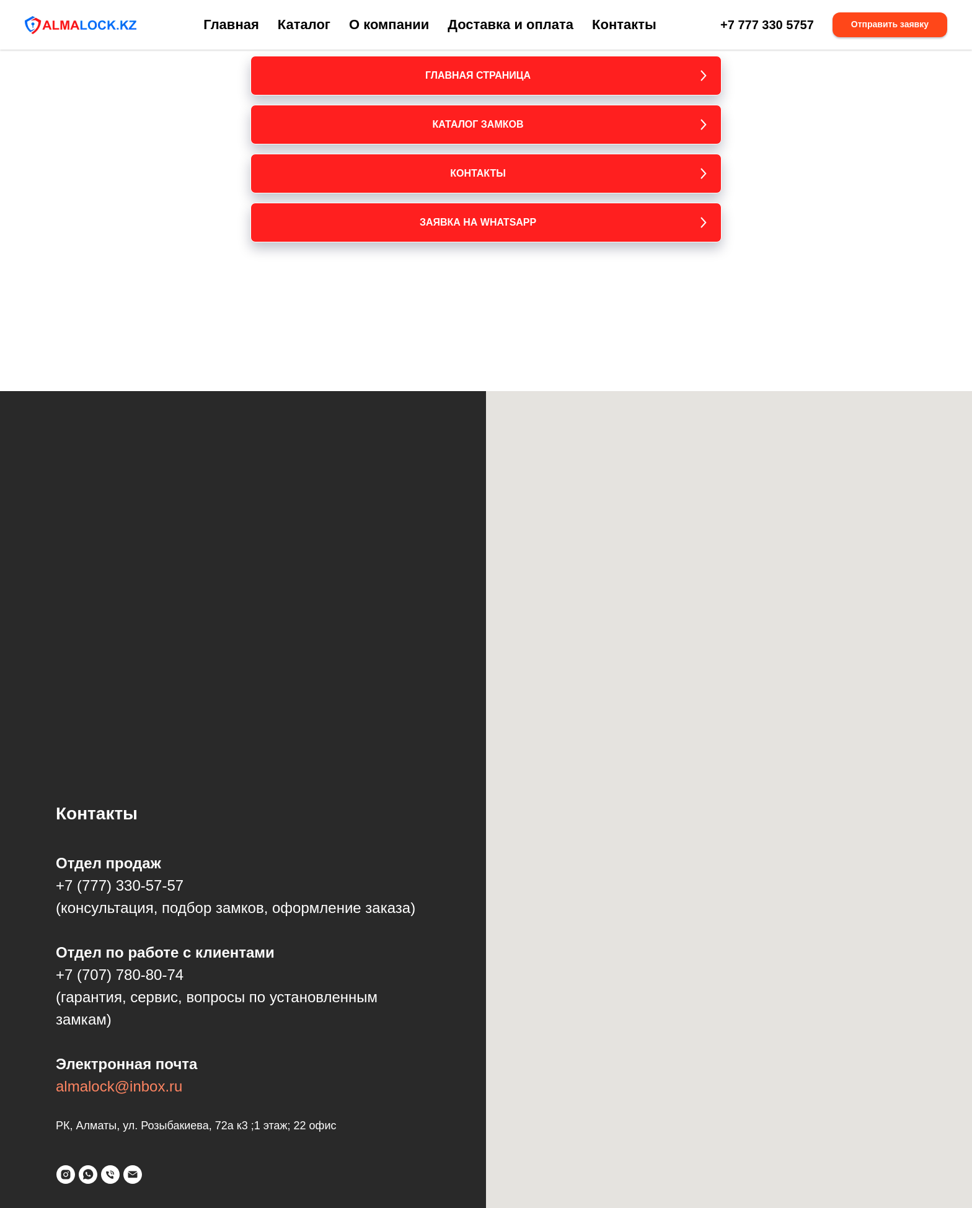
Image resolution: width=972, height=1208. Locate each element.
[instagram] (65, 1174)
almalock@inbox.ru (119, 1086)
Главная (230, 24)
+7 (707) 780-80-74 (119, 974)
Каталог (304, 24)
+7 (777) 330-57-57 (119, 885)
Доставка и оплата (510, 24)
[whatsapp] (88, 1174)
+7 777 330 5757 (767, 25)
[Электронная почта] (132, 1174)
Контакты (624, 24)
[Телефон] (110, 1174)
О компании (389, 24)
